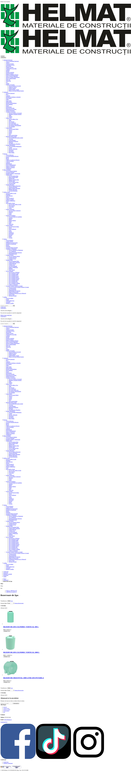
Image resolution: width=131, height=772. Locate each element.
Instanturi (8, 246)
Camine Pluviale (12, 263)
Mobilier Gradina (10, 303)
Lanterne (8, 162)
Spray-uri (8, 79)
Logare (4, 576)
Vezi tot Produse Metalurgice (15, 146)
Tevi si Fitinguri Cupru (14, 273)
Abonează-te (16, 703)
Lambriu (8, 69)
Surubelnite (11, 232)
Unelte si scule (6, 192)
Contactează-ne (4, 722)
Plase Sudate (11, 152)
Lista (12, 601)
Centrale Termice (10, 255)
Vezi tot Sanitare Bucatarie (14, 186)
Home (4, 578)
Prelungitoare (9, 163)
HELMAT (5, 707)
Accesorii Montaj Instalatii (12, 247)
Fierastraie (11, 234)
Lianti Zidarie (9, 127)
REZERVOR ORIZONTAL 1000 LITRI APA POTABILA (23, 678)
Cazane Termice (9, 241)
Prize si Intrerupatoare (11, 165)
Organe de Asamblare (10, 215)
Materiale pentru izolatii (11, 136)
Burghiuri (8, 194)
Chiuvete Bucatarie (13, 187)
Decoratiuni (8, 66)
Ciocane (10, 237)
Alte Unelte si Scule (10, 203)
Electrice (5, 153)
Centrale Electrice (13, 257)
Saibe (10, 223)
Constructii (5, 92)
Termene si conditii (6, 709)
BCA (7, 94)
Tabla (10, 120)
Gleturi (10, 132)
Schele (10, 213)
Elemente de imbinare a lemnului (13, 97)
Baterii (7, 157)
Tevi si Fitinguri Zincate (14, 278)
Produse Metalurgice (10, 145)
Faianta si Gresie (9, 67)
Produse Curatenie (10, 72)
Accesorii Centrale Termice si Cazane (14, 286)
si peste (11, 591)
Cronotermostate (12, 288)
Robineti (11, 268)
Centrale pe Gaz (12, 258)
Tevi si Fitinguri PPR (13, 274)
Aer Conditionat (12, 251)
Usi (7, 82)
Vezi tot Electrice (10, 155)
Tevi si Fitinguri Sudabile (14, 283)
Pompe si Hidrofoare (10, 200)
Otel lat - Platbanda (13, 148)
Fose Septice (9, 98)
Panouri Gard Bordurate (11, 103)
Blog (4, 712)
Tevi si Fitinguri (9, 271)
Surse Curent (11, 294)
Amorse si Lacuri (10, 63)
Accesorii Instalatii (10, 172)
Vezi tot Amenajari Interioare (12, 61)
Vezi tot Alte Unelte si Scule (15, 204)
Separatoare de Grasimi (11, 109)
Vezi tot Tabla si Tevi (13, 119)
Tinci (10, 134)
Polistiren (11, 142)
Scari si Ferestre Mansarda (12, 76)
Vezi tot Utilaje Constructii (15, 210)
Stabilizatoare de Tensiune (14, 290)
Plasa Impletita (9, 104)
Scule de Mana (9, 225)
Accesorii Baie (12, 183)
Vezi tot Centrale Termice (14, 256)
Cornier (10, 147)
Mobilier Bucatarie (13, 189)
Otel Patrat (11, 150)
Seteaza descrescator (19, 603)
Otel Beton (11, 151)
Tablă (10, 115)
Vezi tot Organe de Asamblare (15, 216)
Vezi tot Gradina (9, 298)
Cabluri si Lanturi (10, 199)
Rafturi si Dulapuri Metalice (12, 74)
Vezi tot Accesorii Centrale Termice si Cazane (19, 287)
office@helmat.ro (8, 719)
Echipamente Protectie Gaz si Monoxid (17, 293)
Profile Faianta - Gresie (14, 89)
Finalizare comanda (7, 574)
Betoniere (11, 211)
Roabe (10, 214)
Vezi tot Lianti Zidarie (13, 129)
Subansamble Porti (10, 300)
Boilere (7, 245)
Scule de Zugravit (10, 198)
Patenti (10, 231)
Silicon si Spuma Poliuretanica (13, 77)
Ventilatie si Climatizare (11, 248)
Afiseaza (2, 608)
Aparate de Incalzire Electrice (15, 252)
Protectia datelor (6, 710)
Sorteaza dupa (4, 603)
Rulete (10, 236)
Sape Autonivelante (13, 135)
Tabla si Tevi (9, 118)
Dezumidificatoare (13, 253)
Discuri (7, 197)
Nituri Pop (11, 224)
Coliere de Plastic (10, 161)
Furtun (7, 299)
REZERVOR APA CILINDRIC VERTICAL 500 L (21, 627)
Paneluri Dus (11, 178)
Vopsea (7, 83)
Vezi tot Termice (9, 240)
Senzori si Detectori (10, 166)
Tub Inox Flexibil (12, 295)
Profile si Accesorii (10, 84)
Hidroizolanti (9, 102)
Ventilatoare (8, 168)
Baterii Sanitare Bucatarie (14, 188)
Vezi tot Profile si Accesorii (15, 86)
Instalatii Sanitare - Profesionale (13, 173)
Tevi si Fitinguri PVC (13, 282)
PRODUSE (3, 57)
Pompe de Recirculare (13, 292)
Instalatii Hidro (9, 260)
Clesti (10, 230)
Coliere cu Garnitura (13, 284)
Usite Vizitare (12, 269)
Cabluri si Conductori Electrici (13, 160)
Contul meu (5, 571)
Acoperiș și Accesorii (10, 111)
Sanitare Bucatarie (10, 184)
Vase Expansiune (12, 289)
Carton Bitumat (12, 140)
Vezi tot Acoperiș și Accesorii (15, 113)
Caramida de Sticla (10, 65)
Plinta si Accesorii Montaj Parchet (16, 90)
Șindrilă (10, 116)
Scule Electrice (9, 195)
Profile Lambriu (12, 88)
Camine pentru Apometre (14, 262)
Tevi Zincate (11, 121)
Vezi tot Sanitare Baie (13, 176)
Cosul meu (5, 572)
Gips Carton (8, 100)
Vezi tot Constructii (10, 93)
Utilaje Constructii (10, 209)
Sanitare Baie (9, 174)
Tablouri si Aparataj (10, 167)
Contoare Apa (12, 265)
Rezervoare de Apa (10, 108)
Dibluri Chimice (12, 220)
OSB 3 (7, 99)
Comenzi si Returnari (8, 763)
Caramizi (8, 95)
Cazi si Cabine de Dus (13, 182)
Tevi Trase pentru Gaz (13, 124)
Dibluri (10, 219)
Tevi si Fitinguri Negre (14, 279)
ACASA (2, 56)
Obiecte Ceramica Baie (14, 179)
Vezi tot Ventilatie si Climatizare (16, 250)
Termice (5, 239)
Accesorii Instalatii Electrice (12, 156)
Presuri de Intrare (10, 73)
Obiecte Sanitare (7, 169)
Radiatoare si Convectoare (12, 242)
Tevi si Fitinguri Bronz (14, 277)
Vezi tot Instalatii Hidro (14, 261)
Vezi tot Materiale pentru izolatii (16, 137)
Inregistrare (5, 575)
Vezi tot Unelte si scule (11, 193)
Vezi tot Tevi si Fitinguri (14, 272)
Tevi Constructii (12, 123)
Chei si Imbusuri (12, 229)
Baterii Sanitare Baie (13, 177)
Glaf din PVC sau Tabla (11, 68)
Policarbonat (9, 106)
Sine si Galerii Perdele (11, 78)
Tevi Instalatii (12, 126)
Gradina (5, 297)
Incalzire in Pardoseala (11, 244)
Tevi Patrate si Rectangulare (15, 125)
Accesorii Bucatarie (13, 190)
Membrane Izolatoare (13, 141)
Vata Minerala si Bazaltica (14, 144)
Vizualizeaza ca (4, 601)
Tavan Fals (8, 81)
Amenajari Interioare (7, 60)
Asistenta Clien (6, 708)
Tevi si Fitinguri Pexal (13, 276)
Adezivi (8, 62)
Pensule (10, 235)
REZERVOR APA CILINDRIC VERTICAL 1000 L (21, 652)
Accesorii (11, 139)
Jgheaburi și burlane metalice (15, 114)
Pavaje (7, 105)
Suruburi (11, 218)
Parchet (7, 71)
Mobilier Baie (12, 181)
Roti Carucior (12, 205)
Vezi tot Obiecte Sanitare (11, 171)
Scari (7, 202)
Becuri (7, 158)
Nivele (10, 227)
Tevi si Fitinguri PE (13, 281)
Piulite (10, 221)
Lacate (10, 208)
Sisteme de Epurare (10, 110)
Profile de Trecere (13, 87)
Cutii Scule (11, 207)
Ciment (10, 131)
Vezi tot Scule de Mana (14, 226)
